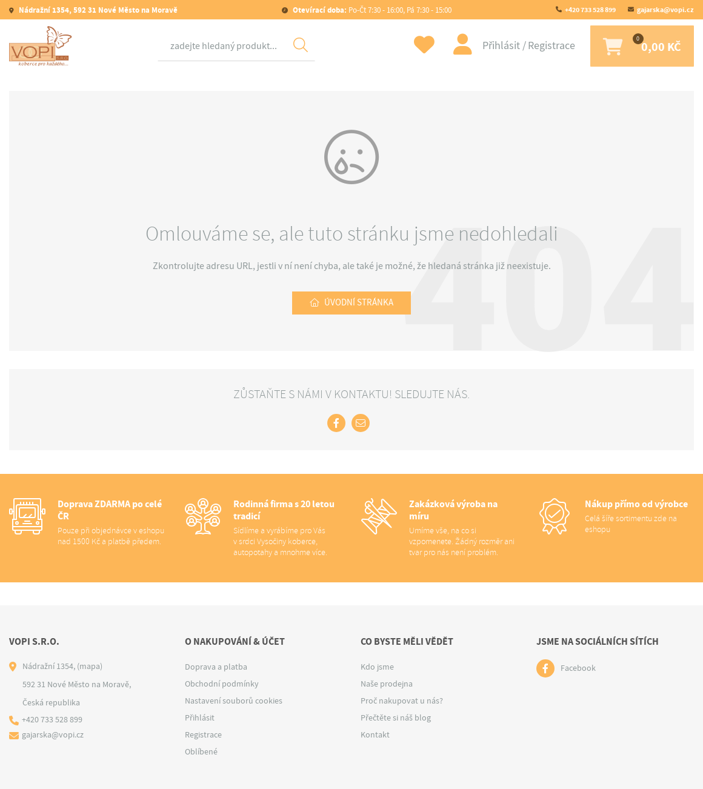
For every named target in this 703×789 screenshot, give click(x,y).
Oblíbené (201, 751)
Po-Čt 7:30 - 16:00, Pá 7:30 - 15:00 (371, 10)
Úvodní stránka (358, 305)
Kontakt (375, 734)
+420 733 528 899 (590, 10)
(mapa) (89, 666)
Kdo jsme (377, 666)
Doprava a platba (216, 666)
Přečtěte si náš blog (396, 717)
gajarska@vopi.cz (665, 10)
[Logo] (42, 47)
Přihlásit (494, 46)
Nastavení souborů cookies (233, 700)
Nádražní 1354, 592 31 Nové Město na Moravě (97, 10)
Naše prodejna (387, 683)
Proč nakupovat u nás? (402, 700)
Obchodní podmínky (222, 683)
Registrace (543, 46)
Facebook (578, 668)
